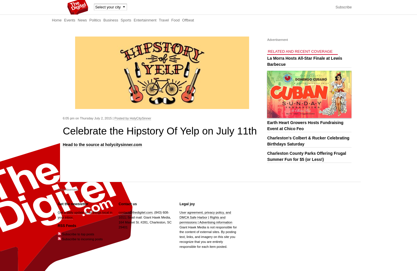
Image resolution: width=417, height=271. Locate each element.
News (82, 20)
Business (111, 20)
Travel (164, 20)
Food (175, 20)
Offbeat (188, 20)
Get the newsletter (73, 204)
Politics (95, 20)
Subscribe (344, 7)
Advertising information (215, 222)
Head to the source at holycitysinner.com (102, 144)
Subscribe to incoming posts (80, 239)
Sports (126, 20)
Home (57, 20)
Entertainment (145, 20)
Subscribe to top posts (76, 234)
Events (69, 20)
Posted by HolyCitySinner (133, 118)
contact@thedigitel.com (135, 212)
